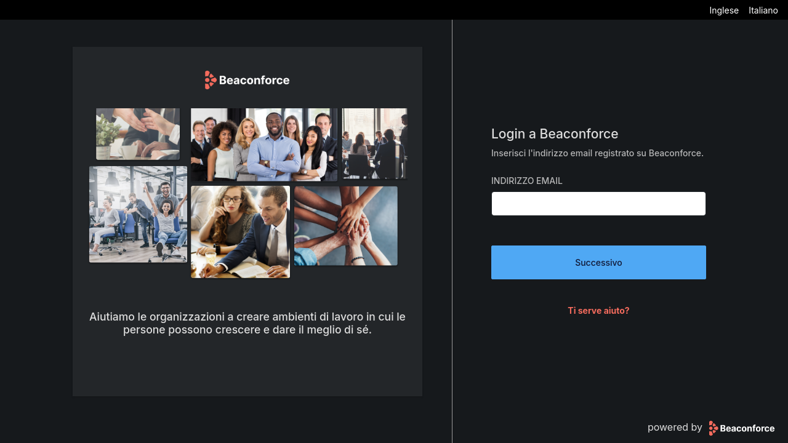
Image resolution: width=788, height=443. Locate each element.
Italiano (763, 10)
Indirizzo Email (527, 181)
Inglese (724, 10)
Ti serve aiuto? (598, 310)
